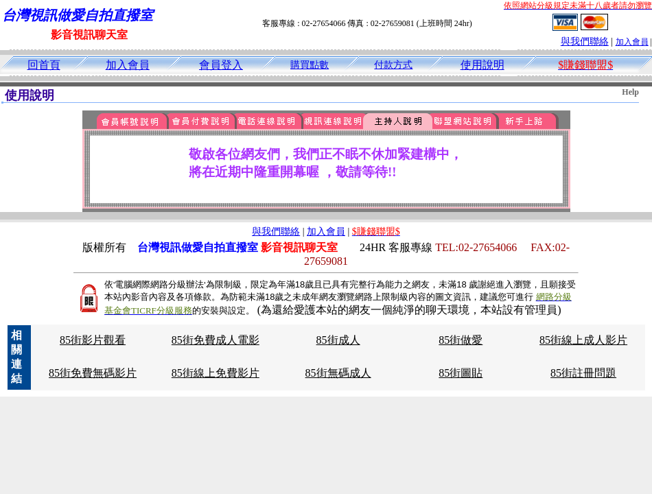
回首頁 (43, 65)
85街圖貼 (460, 373)
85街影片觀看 (93, 340)
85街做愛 (460, 340)
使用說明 (482, 65)
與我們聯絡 (585, 41)
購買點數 (309, 65)
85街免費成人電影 (215, 340)
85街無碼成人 (338, 373)
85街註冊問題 (583, 373)
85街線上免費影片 (215, 373)
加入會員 (632, 42)
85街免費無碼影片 (93, 373)
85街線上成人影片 (583, 340)
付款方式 (393, 65)
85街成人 (338, 340)
